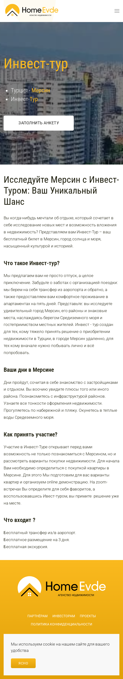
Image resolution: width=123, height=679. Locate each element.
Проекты (88, 616)
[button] (117, 11)
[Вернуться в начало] (32, 11)
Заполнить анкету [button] (38, 123)
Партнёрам (37, 616)
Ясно (23, 663)
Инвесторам (63, 616)
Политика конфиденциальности (61, 624)
